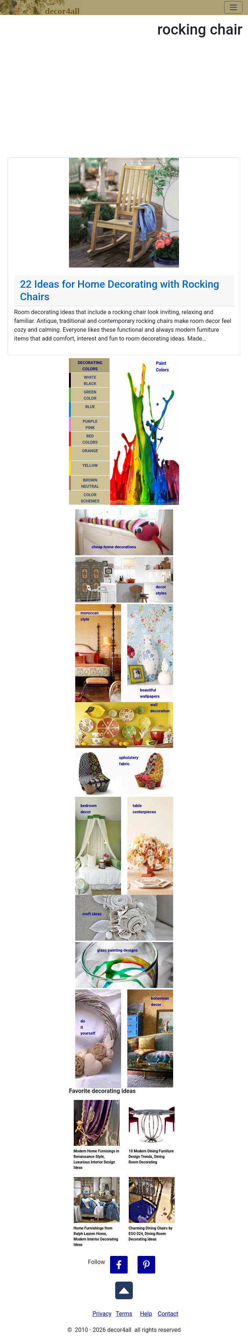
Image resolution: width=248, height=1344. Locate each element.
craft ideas (92, 914)
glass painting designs (117, 950)
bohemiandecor (160, 1001)
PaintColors (161, 367)
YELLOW (90, 465)
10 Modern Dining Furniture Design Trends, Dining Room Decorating (151, 1156)
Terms (124, 1313)
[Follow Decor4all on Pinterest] (146, 1265)
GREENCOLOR (90, 395)
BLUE (90, 406)
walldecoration (159, 707)
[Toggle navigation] (233, 7)
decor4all (62, 9)
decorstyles (161, 590)
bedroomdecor (89, 808)
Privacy (102, 1313)
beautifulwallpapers (150, 693)
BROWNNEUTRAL (90, 483)
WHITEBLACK (90, 380)
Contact (168, 1313)
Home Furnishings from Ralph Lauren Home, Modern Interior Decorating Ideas (96, 1236)
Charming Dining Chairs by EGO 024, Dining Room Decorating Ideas (151, 1233)
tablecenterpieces (144, 808)
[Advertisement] (124, 102)
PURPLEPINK (90, 424)
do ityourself (88, 1027)
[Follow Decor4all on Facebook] (119, 1265)
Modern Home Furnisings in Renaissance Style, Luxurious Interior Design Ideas (96, 1159)
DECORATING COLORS (90, 365)
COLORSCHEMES (90, 498)
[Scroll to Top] (124, 1288)
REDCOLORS (90, 439)
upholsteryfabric (129, 760)
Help (146, 1313)
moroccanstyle (90, 616)
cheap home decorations (114, 547)
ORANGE (90, 450)
